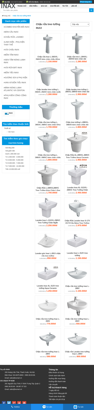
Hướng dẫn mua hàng (57, 378)
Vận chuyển (53, 384)
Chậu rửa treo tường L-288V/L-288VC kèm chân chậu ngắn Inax (48, 156)
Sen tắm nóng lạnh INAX (14, 61)
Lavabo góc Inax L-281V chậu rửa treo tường (48, 254)
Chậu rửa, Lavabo (13, 37)
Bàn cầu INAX (11, 32)
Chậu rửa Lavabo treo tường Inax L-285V (77, 353)
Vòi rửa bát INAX (13, 68)
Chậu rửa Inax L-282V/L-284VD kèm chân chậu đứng (48, 58)
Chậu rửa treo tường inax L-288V (77, 287)
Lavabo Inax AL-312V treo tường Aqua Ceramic (48, 287)
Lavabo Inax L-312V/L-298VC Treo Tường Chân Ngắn (48, 221)
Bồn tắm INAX (11, 55)
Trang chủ (21, 6)
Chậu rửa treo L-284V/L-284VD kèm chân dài (77, 58)
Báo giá (44, 6)
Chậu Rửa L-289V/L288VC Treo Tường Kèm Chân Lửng (48, 189)
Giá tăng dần (9, 148)
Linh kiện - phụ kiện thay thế (14, 43)
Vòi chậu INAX (11, 50)
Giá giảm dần (10, 151)
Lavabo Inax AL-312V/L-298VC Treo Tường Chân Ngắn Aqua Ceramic (77, 189)
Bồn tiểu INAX (11, 73)
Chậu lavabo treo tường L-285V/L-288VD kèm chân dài (77, 91)
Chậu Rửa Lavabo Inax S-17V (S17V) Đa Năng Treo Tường (77, 222)
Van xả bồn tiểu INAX (15, 83)
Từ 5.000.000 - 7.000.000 (14, 163)
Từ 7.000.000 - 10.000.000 (14, 166)
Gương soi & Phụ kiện (15, 78)
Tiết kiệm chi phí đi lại (57, 399)
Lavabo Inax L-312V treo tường (77, 254)
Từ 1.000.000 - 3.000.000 (14, 157)
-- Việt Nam (11, 132)
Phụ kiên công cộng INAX (15, 96)
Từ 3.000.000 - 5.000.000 (14, 160)
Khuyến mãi (54, 6)
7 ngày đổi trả (54, 390)
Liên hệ (74, 6)
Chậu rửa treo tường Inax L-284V (48, 320)
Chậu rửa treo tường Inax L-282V (77, 320)
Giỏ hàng (86, 2)
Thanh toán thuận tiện (57, 396)
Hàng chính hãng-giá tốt (58, 393)
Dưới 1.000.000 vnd (12, 154)
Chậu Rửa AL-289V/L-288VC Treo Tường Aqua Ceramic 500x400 (77, 156)
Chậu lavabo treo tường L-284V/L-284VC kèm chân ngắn (48, 91)
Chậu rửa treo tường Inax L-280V (48, 353)
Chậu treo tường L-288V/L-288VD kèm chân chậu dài (77, 123)
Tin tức (65, 6)
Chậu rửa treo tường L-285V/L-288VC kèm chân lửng (48, 123)
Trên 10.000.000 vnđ (12, 169)
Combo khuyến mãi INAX (16, 27)
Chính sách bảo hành (57, 375)
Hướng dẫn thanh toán (57, 381)
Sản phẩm (33, 6)
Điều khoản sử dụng (56, 372)
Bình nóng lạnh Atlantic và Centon (14, 89)
